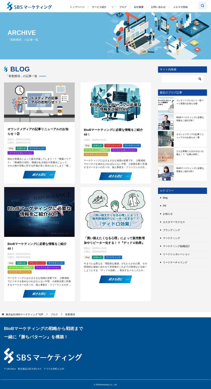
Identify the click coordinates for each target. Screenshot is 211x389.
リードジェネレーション (20, 152)
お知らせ (21, 148)
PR (164, 205)
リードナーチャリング (95, 153)
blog (11, 148)
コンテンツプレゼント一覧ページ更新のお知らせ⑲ (190, 102)
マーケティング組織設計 (96, 149)
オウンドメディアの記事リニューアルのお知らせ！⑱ (190, 136)
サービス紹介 (99, 7)
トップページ (77, 7)
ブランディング (113, 145)
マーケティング (37, 148)
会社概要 (139, 7)
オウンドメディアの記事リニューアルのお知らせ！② (38, 131)
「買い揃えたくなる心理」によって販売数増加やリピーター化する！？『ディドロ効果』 (114, 242)
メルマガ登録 (180, 7)
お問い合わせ (158, 7)
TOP (24, 313)
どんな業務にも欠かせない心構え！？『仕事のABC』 (190, 153)
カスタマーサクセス (174, 222)
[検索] (182, 78)
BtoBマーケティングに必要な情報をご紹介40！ (39, 245)
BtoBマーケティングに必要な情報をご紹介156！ (190, 119)
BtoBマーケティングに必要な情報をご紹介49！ (115, 132)
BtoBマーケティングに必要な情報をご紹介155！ (190, 170)
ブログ (122, 7)
